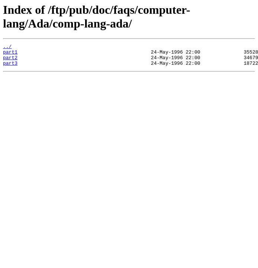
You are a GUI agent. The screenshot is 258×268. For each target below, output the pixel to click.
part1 (10, 54)
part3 (10, 67)
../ (7, 47)
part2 (10, 60)
